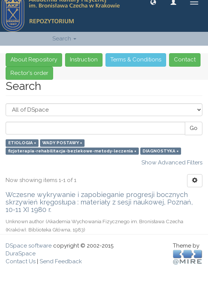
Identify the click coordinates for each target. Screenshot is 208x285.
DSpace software (29, 245)
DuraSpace (21, 253)
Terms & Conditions (135, 59)
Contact (185, 59)
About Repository (33, 59)
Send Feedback (61, 261)
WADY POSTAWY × (62, 143)
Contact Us (21, 261)
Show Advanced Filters (171, 162)
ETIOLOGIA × (22, 143)
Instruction (84, 59)
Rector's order (29, 73)
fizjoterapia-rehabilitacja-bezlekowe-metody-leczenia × (72, 151)
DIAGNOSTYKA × (160, 151)
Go (194, 128)
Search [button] (64, 38)
